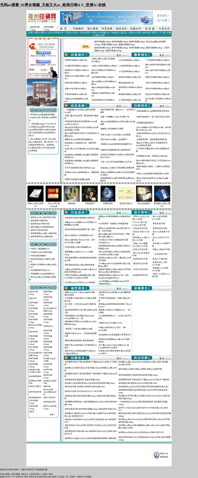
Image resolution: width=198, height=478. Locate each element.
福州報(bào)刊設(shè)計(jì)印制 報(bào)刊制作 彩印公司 (141, 432)
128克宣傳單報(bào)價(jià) (129, 66)
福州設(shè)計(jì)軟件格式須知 (42, 217)
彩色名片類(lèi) (126, 203)
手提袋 (68, 33)
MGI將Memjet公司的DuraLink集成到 (80, 282)
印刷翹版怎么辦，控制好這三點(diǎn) (152, 156)
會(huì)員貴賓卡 (144, 203)
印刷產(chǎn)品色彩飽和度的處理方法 (116, 144)
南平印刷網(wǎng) (119, 48)
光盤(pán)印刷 (134, 33)
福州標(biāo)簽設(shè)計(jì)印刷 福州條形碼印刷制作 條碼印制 (90, 438)
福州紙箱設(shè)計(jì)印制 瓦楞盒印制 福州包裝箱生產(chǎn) (144, 386)
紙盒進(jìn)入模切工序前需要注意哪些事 (117, 168)
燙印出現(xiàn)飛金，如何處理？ (114, 139)
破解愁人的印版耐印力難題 (112, 129)
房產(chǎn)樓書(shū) (101, 33)
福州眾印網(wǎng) (102, 48)
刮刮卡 (76, 33)
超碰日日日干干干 (7, 477)
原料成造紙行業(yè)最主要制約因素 (79, 265)
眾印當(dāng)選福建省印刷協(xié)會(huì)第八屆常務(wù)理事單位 (43, 117)
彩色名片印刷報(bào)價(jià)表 (157, 94)
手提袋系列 (90, 203)
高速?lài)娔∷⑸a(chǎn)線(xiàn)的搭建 (115, 135)
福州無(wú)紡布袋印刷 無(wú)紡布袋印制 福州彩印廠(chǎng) (90, 383)
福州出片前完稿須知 (38, 230)
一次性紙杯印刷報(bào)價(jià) (157, 60)
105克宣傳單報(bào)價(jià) (129, 60)
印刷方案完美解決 (37, 256)
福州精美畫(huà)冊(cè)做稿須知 (43, 233)
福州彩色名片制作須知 (39, 224)
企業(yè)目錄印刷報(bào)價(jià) (104, 66)
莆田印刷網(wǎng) (154, 48)
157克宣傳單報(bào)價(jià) (129, 71)
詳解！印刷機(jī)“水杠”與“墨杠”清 (115, 117)
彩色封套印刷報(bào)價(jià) (76, 83)
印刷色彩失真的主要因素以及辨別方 (80, 218)
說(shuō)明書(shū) (56, 33)
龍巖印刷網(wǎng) (127, 44)
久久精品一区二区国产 (66, 477)
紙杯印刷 (146, 33)
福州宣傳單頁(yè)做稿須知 (41, 236)
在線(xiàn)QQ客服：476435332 (43, 55)
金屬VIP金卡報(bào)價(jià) (75, 88)
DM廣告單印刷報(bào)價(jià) (76, 66)
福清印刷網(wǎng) (137, 42)
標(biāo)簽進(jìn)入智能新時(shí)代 (79, 235)
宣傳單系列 (108, 203)
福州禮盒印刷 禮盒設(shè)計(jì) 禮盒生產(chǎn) (138, 383)
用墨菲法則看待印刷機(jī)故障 (77, 179)
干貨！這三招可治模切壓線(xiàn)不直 (116, 162)
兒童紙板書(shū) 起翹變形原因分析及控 (153, 111)
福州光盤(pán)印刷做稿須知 (41, 227)
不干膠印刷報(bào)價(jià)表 (130, 100)
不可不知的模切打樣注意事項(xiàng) (80, 168)
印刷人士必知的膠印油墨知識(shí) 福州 (153, 173)
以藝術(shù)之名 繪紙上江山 (110, 323)
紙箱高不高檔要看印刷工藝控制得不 (116, 150)
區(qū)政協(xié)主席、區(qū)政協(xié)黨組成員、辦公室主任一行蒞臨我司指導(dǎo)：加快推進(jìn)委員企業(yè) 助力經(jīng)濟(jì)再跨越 (43, 145)
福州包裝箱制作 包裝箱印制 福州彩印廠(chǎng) (138, 375)
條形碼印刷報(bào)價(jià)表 (130, 94)
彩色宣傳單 (85, 33)
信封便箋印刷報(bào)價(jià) (103, 77)
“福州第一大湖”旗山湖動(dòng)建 (78, 329)
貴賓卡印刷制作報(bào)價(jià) (157, 77)
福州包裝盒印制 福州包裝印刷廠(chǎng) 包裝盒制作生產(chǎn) (91, 409)
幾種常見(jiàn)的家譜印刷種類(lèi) (79, 139)
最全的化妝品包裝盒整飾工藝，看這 (80, 229)
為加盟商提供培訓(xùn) (39, 270)
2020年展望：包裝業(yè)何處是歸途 (113, 223)
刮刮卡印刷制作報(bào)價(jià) (157, 88)
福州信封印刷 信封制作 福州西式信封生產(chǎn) (85, 386)
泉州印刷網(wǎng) (119, 42)
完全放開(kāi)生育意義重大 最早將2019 (115, 335)
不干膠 (162, 33)
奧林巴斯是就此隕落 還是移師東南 (79, 340)
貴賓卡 (155, 33)
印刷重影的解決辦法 (145, 123)
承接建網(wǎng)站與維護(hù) (42, 274)
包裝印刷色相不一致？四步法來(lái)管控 (153, 117)
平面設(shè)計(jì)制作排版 (40, 252)
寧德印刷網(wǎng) (109, 44)
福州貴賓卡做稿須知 (38, 220)
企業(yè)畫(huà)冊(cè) (37, 33)
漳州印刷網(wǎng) (137, 48)
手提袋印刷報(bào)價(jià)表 (76, 94)
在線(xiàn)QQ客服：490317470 (43, 64)
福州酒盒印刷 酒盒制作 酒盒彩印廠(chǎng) (82, 379)
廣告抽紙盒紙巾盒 (126, 83)
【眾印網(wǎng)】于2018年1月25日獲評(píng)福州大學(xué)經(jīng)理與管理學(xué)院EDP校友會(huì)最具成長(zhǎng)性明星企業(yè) (42, 130)
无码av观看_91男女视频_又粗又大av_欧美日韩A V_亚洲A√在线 (53, 5)
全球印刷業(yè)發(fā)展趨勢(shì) (78, 247)
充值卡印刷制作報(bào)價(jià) (157, 83)
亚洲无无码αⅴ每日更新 (46, 477)
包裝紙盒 (115, 33)
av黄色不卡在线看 (83, 477)
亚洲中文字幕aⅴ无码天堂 (26, 477)
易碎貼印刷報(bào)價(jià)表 (130, 77)
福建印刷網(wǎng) (113, 51)
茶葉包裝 (71, 203)
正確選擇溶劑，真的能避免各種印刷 (152, 139)
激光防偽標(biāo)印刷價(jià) (103, 100)
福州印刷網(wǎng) (102, 42)
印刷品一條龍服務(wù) (39, 249)
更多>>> (53, 414)
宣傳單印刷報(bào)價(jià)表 (76, 60)
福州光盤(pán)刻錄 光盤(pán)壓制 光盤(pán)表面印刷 (140, 369)
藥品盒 (124, 33)
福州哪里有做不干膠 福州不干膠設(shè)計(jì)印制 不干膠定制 (144, 379)
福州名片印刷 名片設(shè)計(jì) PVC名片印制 (83, 391)
